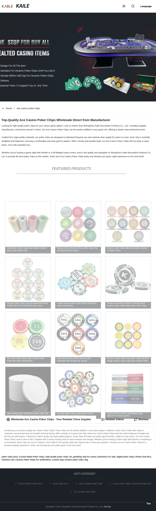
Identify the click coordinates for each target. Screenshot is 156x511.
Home (9, 108)
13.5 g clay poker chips (85, 491)
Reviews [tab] (141, 419)
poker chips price (10, 457)
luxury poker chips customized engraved (133, 483)
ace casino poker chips (28, 108)
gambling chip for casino (85, 457)
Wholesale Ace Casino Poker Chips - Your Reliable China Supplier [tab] (49, 419)
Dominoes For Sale (107, 457)
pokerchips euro (61, 483)
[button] (124, 6)
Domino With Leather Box (31, 483)
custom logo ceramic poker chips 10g (70, 460)
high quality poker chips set (59, 457)
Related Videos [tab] (112, 419)
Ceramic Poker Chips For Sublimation (33, 460)
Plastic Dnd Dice (143, 457)
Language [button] (146, 6)
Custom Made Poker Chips (31, 457)
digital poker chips (125, 457)
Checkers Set (8, 460)
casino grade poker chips (91, 483)
